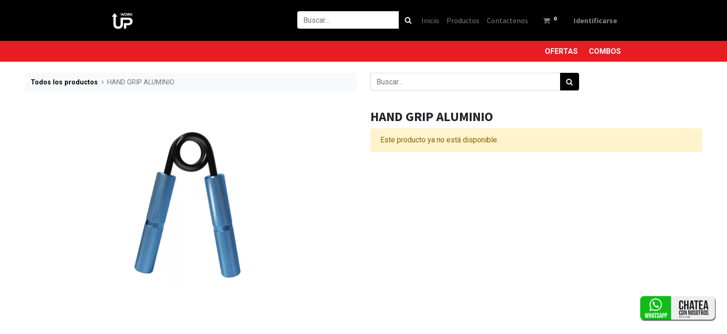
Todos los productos (64, 82)
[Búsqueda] (408, 20)
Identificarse (595, 20)
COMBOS (605, 51)
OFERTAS (561, 51)
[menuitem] (430, 20)
